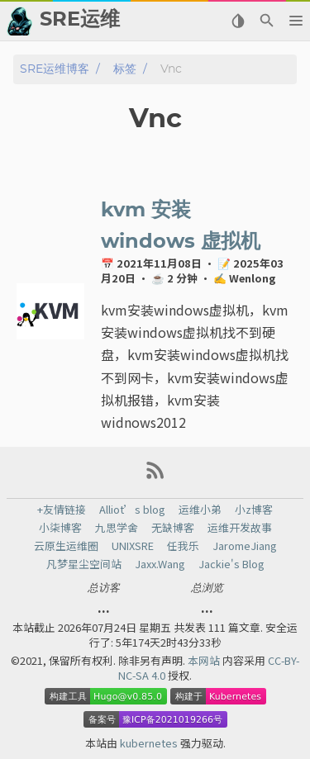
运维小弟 (200, 509)
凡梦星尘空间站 (84, 564)
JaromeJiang (244, 545)
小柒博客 (60, 527)
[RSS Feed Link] (155, 476)
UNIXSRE (133, 545)
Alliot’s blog (132, 509)
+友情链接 (61, 509)
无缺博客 (172, 527)
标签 (124, 69)
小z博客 (254, 509)
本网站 (205, 660)
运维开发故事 (239, 527)
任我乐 (183, 545)
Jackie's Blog (231, 564)
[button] (295, 20)
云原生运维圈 (66, 545)
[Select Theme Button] (237, 20)
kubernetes (150, 743)
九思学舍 (116, 527)
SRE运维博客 (54, 69)
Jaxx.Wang (160, 564)
